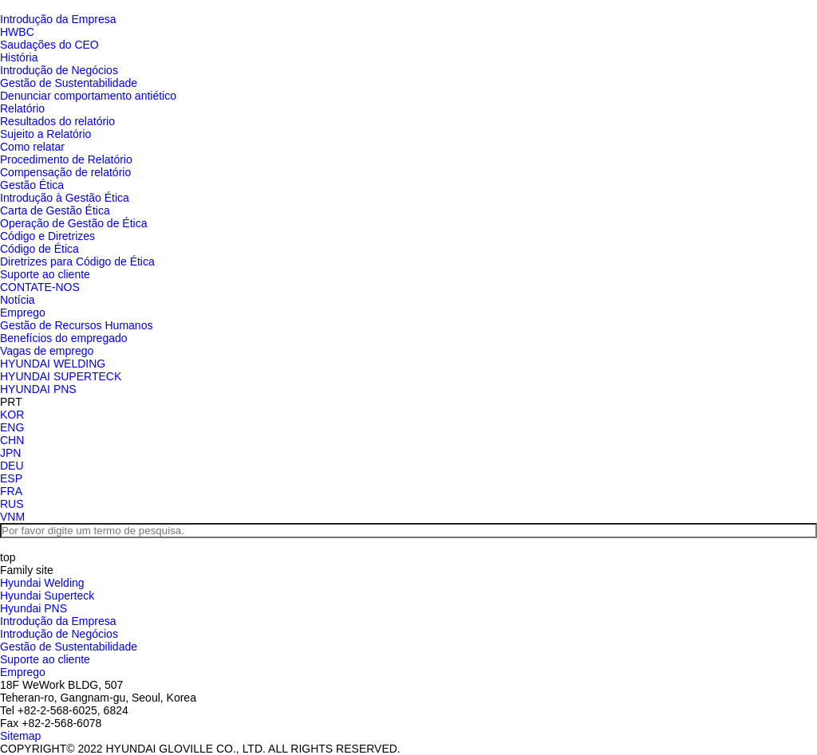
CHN (12, 440)
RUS (12, 503)
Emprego (22, 312)
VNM (12, 516)
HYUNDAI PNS (38, 389)
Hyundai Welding (42, 582)
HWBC (17, 32)
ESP (11, 478)
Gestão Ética (32, 185)
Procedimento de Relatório (66, 159)
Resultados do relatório (57, 121)
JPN (10, 452)
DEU (12, 465)
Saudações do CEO (49, 44)
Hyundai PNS (33, 608)
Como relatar (32, 146)
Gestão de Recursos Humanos (76, 325)
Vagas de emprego (46, 350)
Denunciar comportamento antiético (88, 95)
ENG (12, 427)
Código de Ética (39, 248)
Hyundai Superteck (47, 595)
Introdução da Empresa (58, 19)
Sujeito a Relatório (45, 134)
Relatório (22, 108)
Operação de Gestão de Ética (73, 223)
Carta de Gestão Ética (55, 210)
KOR (12, 414)
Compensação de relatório (65, 172)
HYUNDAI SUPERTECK (60, 376)
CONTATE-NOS (40, 287)
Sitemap (20, 735)
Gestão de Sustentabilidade (68, 83)
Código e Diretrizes (47, 236)
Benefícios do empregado (64, 338)
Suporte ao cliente (45, 274)
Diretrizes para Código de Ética (77, 261)
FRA (11, 491)
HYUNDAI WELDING (52, 363)
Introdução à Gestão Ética (64, 197)
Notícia (17, 299)
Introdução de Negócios (59, 70)
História (18, 57)
